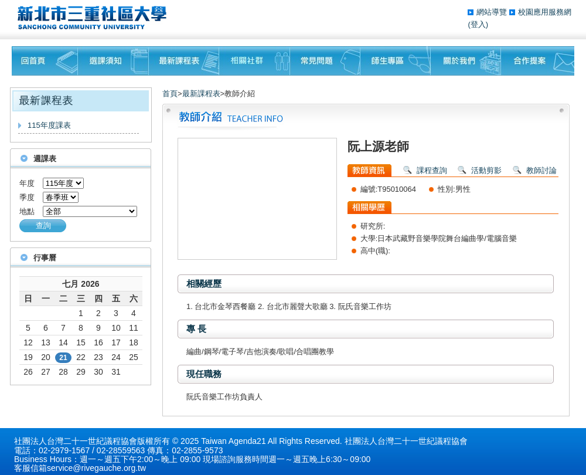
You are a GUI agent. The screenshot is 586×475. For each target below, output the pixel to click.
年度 (27, 183)
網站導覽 (492, 12)
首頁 (170, 93)
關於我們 (466, 61)
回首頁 (45, 61)
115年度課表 (49, 125)
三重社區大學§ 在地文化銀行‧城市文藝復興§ (95, 17)
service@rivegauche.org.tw (96, 468)
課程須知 (113, 61)
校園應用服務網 (544, 12)
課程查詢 (432, 170)
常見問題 (325, 61)
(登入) (478, 24)
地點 (27, 211)
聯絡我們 (537, 61)
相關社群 (254, 61)
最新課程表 (184, 61)
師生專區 (395, 61)
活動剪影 (486, 170)
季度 (27, 197)
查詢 (43, 225)
